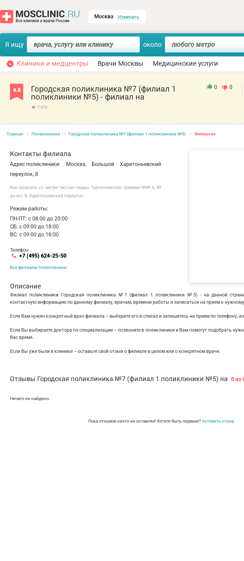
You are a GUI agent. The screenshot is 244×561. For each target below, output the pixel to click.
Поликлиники (46, 133)
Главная (15, 133)
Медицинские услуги (185, 63)
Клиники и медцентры (52, 63)
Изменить (128, 17)
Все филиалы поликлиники (38, 267)
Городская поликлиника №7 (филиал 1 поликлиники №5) (127, 133)
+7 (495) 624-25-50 (42, 256)
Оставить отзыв (218, 421)
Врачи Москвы (120, 63)
